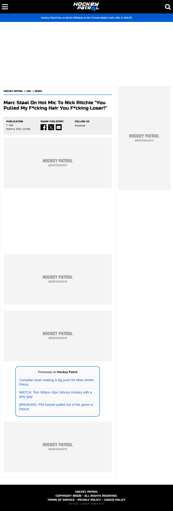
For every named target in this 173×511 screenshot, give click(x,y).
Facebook (80, 125)
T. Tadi (9, 125)
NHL (29, 91)
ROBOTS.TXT (97, 504)
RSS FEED (74, 504)
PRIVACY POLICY (89, 499)
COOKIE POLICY (115, 499)
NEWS (38, 91)
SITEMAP (85, 504)
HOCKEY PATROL (13, 91)
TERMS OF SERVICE (61, 499)
